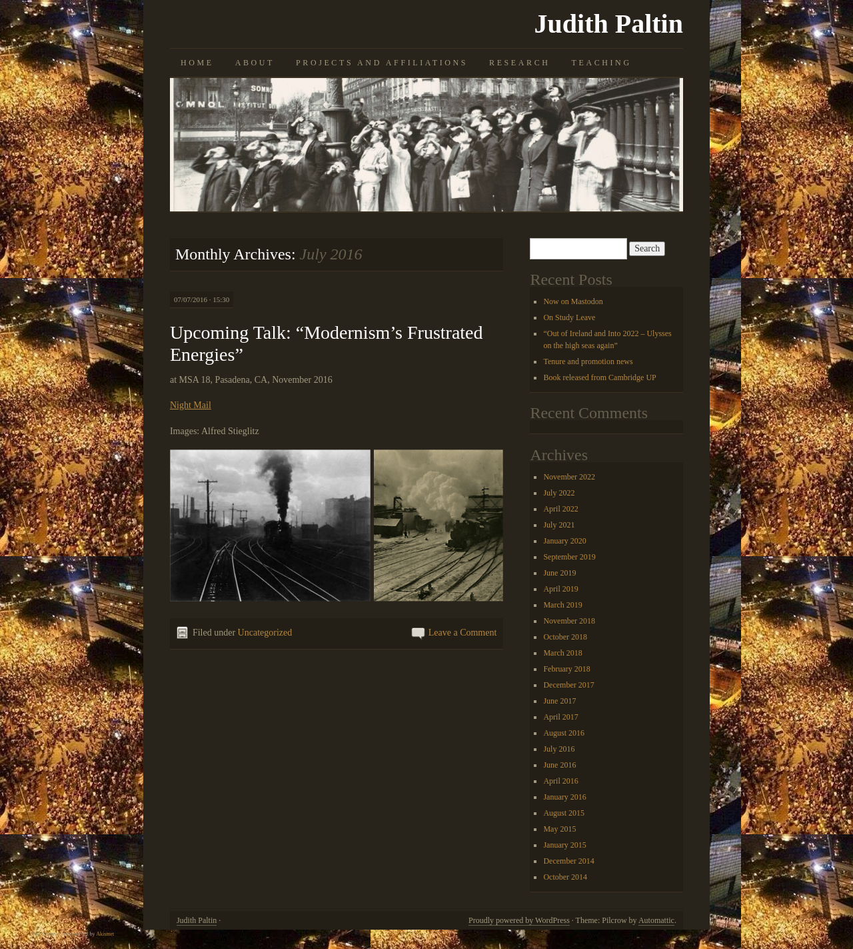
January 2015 (564, 845)
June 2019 (559, 573)
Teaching (602, 62)
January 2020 (564, 541)
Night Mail (190, 405)
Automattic (656, 920)
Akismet (105, 934)
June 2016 (559, 765)
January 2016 (564, 797)
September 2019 (569, 557)
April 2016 (560, 781)
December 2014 (568, 861)
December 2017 (568, 685)
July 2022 (558, 493)
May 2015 (559, 829)
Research (519, 62)
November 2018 (569, 621)
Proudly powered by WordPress (519, 920)
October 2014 (565, 877)
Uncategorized (265, 633)
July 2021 (558, 525)
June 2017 (559, 701)
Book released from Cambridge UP (599, 377)
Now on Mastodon (572, 301)
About (255, 62)
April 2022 (560, 509)
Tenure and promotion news (587, 361)
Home (197, 62)
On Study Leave (569, 317)
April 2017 (560, 717)
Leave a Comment (462, 633)
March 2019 (562, 605)
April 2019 (560, 589)
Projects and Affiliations (382, 62)
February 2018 (566, 669)
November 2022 (569, 477)
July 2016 (558, 749)
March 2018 (562, 653)
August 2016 (563, 733)
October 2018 (565, 637)
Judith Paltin (608, 24)
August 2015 (563, 813)
